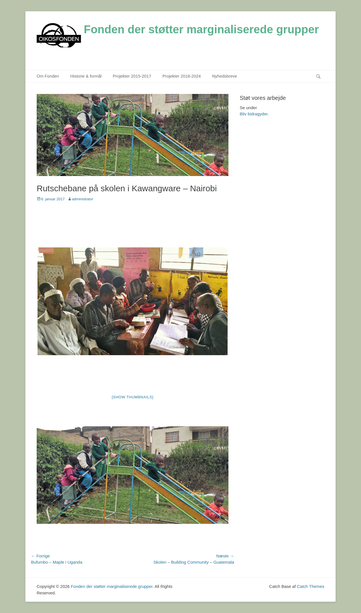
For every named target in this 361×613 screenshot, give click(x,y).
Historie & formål (86, 76)
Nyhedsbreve (224, 76)
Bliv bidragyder (253, 113)
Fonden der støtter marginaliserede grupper (201, 29)
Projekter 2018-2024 (181, 76)
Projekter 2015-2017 (132, 76)
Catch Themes (310, 586)
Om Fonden (48, 76)
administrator (82, 199)
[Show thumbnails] (132, 397)
